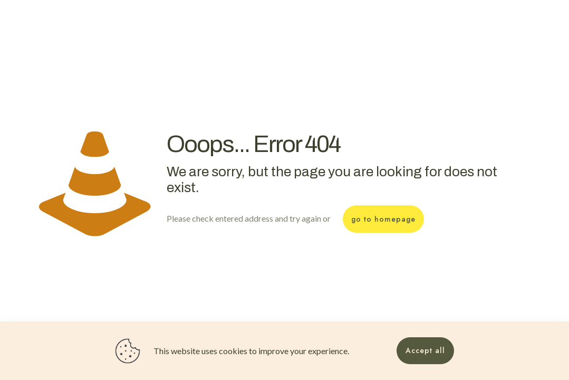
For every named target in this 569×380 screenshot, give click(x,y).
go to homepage (383, 219)
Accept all (425, 350)
